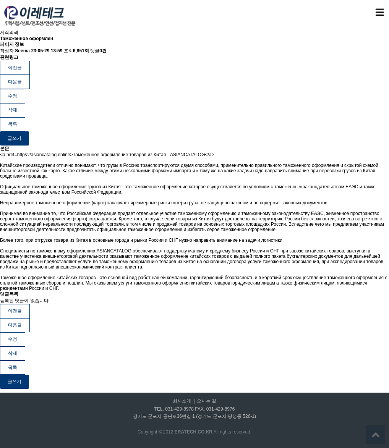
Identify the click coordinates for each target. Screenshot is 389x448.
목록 (12, 124)
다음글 (15, 81)
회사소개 (182, 401)
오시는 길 (206, 401)
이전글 (15, 67)
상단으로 (375, 434)
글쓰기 (14, 138)
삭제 (12, 110)
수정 (12, 96)
